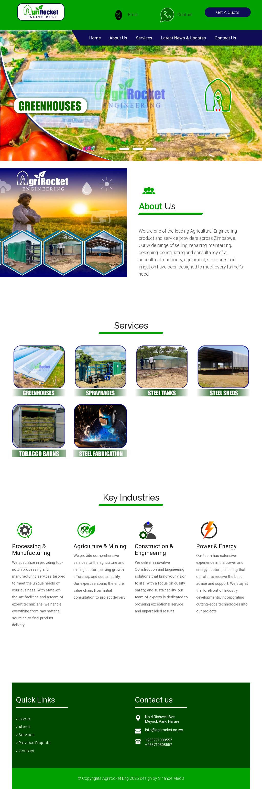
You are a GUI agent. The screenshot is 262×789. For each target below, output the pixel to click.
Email (124, 15)
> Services (25, 734)
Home (95, 37)
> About (23, 726)
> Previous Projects (33, 742)
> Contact (25, 750)
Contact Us (225, 37)
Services (144, 37)
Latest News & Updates (183, 37)
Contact (176, 15)
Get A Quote (227, 12)
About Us (118, 37)
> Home (23, 718)
